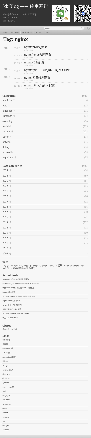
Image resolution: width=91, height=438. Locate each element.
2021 (5, 191)
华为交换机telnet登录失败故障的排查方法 (18, 296)
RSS (88, 28)
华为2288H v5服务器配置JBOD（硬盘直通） (19, 288)
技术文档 (5, 378)
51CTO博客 (6, 353)
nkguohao (6, 400)
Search (38, 32)
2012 (5, 238)
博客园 (5, 344)
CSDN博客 (6, 340)
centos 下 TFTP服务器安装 (12, 305)
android (6, 152)
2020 (5, 196)
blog (4, 105)
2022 (5, 185)
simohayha (6, 374)
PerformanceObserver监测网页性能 (15, 279)
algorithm (7, 157)
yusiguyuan (6, 404)
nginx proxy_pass (35, 47)
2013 (5, 232)
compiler (7, 115)
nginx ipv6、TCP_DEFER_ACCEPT (47, 70)
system (6, 131)
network (6, 142)
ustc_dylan (6, 395)
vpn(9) (13, 268)
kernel (5, 136)
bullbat (5, 413)
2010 (5, 248)
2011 (5, 243)
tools (26, 50)
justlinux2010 (7, 370)
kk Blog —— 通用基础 (25, 6)
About (47, 32)
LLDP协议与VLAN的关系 (11, 309)
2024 (5, 175)
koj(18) (59, 265)
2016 (5, 217)
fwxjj (4, 391)
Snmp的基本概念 (8, 292)
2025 (5, 170)
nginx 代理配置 (34, 62)
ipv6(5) (44, 265)
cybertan (5, 383)
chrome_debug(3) (22, 265)
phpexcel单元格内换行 (11, 300)
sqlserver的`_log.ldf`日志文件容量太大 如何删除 (20, 283)
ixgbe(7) (51, 265)
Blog (5, 32)
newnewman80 (8, 387)
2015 (5, 222)
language (7, 110)
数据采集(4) (21, 268)
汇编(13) (30, 268)
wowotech (6, 417)
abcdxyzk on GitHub (9, 329)
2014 (5, 227)
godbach (5, 430)
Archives (15, 32)
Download (27, 32)
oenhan (5, 408)
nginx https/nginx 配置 (39, 85)
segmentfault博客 (9, 357)
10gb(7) (5, 265)
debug (5, 147)
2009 (5, 253)
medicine (7, 100)
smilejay (5, 425)
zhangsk (5, 365)
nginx (30, 50)
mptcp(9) (72, 265)
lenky (4, 421)
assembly (7, 121)
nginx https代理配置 (37, 55)
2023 (5, 180)
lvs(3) (66, 265)
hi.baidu (5, 361)
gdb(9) (33, 265)
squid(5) (5, 268)
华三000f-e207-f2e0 (9, 318)
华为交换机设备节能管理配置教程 (15, 313)
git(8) (38, 265)
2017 (5, 212)
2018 (5, 206)
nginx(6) (81, 265)
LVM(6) (13, 265)
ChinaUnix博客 (8, 348)
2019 (5, 201)
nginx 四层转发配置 (37, 78)
